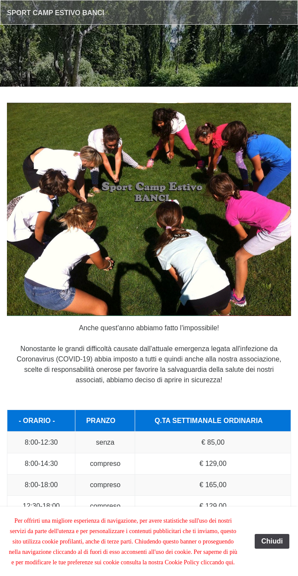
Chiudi (272, 541)
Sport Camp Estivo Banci (55, 12)
